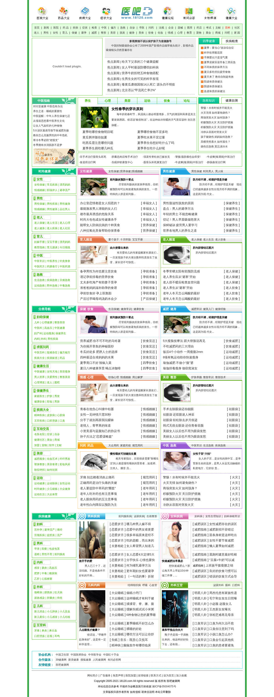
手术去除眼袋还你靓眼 (178, 409)
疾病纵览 (52, 357)
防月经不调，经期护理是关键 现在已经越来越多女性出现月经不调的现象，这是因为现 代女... (217, 189)
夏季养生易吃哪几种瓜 (97, 148)
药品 (62, 357)
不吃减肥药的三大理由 (178, 346)
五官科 (41, 625)
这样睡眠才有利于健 (140, 598)
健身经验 (220, 309)
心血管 (153, 585)
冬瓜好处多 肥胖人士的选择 (99, 352)
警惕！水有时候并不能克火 (216, 107)
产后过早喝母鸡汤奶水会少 (98, 298)
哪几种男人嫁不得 (138, 524)
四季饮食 (149, 363)
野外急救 (52, 285)
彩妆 (49, 401)
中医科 (38, 327)
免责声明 (118, 675)
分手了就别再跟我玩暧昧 (97, 420)
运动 (147, 100)
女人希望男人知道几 (140, 546)
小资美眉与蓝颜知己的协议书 (100, 431)
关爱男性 (52, 377)
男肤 (57, 401)
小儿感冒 (52, 616)
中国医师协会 (78, 654)
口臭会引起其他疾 (221, 640)
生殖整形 (152, 516)
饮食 (151, 32)
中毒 (45, 573)
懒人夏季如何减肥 (221, 546)
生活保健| (114, 309)
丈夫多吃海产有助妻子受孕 (98, 282)
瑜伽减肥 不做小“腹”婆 (178, 363)
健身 (131, 32)
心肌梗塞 (47, 578)
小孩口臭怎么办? (221, 634)
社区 (237, 27)
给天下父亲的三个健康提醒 (140, 61)
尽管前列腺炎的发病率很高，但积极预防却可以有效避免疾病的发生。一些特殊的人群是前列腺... (134, 189)
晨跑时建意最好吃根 (223, 554)
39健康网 (61, 659)
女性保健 (39, 184)
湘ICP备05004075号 (164, 686)
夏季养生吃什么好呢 (151, 148)
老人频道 (169, 239)
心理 (180, 32)
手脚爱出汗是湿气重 (216, 57)
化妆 (161, 32)
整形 (103, 32)
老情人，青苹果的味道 (95, 425)
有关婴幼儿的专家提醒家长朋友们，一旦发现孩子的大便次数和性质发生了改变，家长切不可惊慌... (134, 257)
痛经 (59, 529)
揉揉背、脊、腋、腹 (140, 604)
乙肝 (36, 578)
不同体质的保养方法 (216, 67)
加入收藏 (181, 675)
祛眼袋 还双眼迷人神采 (179, 414)
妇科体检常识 (232, 516)
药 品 (66, 27)
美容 (113, 32)
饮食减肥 (232, 341)
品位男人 (65, 209)
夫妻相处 (117, 546)
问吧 (227, 32)
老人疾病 (52, 228)
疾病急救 (52, 280)
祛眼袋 (233, 409)
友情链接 (143, 675)
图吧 (57, 382)
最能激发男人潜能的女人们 (98, 208)
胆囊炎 (51, 597)
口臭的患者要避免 (221, 645)
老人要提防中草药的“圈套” (98, 488)
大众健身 (65, 488)
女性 (55, 32)
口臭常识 (200, 623)
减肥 (94, 32)
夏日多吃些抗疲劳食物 (217, 71)
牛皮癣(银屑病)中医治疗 (221, 156)
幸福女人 (149, 203)
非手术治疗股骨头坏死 (93, 156)
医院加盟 (130, 675)
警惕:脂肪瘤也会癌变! (188, 156)
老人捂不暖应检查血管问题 (181, 282)
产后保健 (149, 298)
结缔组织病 (134, 585)
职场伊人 (52, 190)
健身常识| (126, 309)
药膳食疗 (52, 266)
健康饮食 (39, 401)
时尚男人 (208, 171)
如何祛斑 (52, 469)
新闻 (46, 27)
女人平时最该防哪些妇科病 (140, 67)
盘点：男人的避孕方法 (178, 208)
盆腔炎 (51, 535)
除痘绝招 (39, 469)
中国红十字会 (111, 654)
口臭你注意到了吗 (221, 629)
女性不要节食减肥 (221, 540)
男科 (40, 543)
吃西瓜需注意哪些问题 (97, 143)
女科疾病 (176, 516)
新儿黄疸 (39, 616)
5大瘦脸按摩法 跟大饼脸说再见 (184, 341)
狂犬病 (58, 592)
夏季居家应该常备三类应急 (220, 62)
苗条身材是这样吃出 (223, 535)
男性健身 (65, 203)
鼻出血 (53, 630)
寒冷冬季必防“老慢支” (46, 140)
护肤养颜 (196, 377)
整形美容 (59, 322)
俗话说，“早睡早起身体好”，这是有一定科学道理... (92, 639)
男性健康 (169, 171)
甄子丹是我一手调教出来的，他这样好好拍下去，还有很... (175, 639)
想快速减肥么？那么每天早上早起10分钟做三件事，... (176, 570)
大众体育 (52, 494)
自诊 (132, 27)
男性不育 (47, 554)
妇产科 (38, 333)
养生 (88, 100)
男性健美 (52, 209)
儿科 (36, 322)
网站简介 (92, 675)
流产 (59, 535)
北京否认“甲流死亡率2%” (139, 90)
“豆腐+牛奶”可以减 (222, 560)
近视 (49, 636)
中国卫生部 (62, 654)
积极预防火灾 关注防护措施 (217, 122)
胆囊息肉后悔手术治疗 (125, 156)
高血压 (48, 327)
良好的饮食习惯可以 (223, 571)
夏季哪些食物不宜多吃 (152, 132)
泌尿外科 (218, 585)
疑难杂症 (52, 352)
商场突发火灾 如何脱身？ (215, 117)
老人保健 (39, 222)
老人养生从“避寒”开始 (178, 288)
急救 (122, 27)
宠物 (198, 32)
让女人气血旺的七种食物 (47, 125)
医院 (56, 27)
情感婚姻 (39, 190)
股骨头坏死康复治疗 (155, 162)
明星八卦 (200, 593)
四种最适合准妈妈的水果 (97, 357)
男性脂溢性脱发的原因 (178, 203)
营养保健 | (126, 171)
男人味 (219, 171)
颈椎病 (38, 592)
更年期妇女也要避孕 (140, 571)
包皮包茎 (54, 548)
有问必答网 (114, 659)
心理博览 (39, 382)
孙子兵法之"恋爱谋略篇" (96, 436)
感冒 (36, 567)
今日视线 (65, 247)
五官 (180, 585)
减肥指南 (200, 529)
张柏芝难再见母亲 (221, 615)
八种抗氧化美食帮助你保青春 (100, 230)
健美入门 (208, 309)
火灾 (235, 477)
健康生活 (43, 366)
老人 (36, 32)
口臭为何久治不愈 (221, 623)
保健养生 (232, 203)
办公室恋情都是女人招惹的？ (100, 203)
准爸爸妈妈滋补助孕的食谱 (98, 288)
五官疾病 (39, 420)
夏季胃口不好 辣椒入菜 (96, 363)
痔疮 (59, 597)
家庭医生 (39, 396)
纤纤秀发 (65, 458)
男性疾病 (52, 203)
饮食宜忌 (149, 341)
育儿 (65, 32)
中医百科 (39, 352)
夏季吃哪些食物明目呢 (97, 132)
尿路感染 (39, 597)
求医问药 (43, 347)
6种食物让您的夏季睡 (141, 615)
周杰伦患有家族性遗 (223, 593)
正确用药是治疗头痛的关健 (98, 482)
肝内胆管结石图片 (206, 252)
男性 (46, 32)
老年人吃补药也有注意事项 (98, 493)
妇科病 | (200, 516)
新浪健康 (73, 659)
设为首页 (168, 675)
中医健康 (59, 327)
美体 (141, 32)
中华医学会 (94, 654)
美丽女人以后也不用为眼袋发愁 (184, 431)
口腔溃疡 (52, 420)
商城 (217, 32)
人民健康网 (99, 659)
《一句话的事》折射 (140, 576)
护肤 (49, 396)
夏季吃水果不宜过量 (151, 137)
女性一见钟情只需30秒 (95, 414)
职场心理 (113, 377)
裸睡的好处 (134, 629)
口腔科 (236, 585)
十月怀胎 (125, 239)
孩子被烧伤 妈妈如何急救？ (217, 136)
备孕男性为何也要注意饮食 (98, 271)
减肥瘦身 (39, 458)
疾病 (75, 27)
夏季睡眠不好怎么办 (140, 623)
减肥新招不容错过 (221, 529)
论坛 (187, 100)
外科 (43, 338)
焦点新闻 (113, 61)
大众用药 (113, 445)
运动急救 (39, 285)
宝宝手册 (52, 241)
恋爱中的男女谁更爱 (140, 529)
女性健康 (86, 171)
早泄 (36, 548)
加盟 (36, 445)
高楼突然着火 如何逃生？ (215, 141)
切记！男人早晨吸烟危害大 (181, 219)
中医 (104, 27)
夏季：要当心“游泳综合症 (219, 47)
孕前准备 (149, 271)
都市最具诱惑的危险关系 (97, 214)
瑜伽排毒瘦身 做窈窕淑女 (180, 368)
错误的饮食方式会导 (223, 576)
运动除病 (52, 483)
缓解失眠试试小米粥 (140, 609)
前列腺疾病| (125, 516)
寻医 (141, 27)
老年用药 (149, 488)
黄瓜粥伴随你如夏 (94, 137)
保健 (74, 32)
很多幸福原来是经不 (140, 535)
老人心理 (65, 222)
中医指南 (44, 100)
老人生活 (52, 222)
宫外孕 (38, 529)
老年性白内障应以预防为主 (98, 504)
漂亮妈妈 (65, 184)
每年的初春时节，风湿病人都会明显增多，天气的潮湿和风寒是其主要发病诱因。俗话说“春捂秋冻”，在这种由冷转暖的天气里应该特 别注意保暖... (153, 120)
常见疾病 (52, 184)
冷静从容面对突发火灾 (214, 132)
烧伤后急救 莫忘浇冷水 (214, 146)
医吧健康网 (62, 664)
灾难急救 (65, 280)
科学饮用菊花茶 (213, 52)
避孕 (84, 32)
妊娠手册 (39, 241)
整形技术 (220, 377)
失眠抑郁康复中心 (122, 162)
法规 (161, 27)
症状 (85, 27)
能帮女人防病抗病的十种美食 (100, 225)
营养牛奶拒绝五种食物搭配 (140, 73)
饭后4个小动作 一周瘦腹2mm (183, 352)
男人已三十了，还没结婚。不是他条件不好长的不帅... (92, 570)
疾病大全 (39, 357)
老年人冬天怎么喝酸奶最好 (181, 293)
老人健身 (39, 228)
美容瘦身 (65, 371)
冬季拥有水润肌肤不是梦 (47, 145)
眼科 (228, 585)
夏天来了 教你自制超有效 (219, 76)
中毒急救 (65, 285)
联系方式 (156, 675)
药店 (199, 27)
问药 (151, 27)
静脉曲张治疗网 (216, 162)
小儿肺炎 (52, 611)
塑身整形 (39, 464)
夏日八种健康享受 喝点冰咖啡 (100, 368)
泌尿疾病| (139, 516)
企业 (171, 27)
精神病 (116, 645)
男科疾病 (94, 516)
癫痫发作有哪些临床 (137, 645)
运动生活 (39, 494)
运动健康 (39, 483)
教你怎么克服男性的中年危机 (50, 135)
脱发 (122, 32)
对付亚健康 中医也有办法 (48, 106)
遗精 (36, 554)
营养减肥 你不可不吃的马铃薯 (100, 341)
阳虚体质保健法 (213, 81)
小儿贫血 (65, 611)
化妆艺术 (52, 458)
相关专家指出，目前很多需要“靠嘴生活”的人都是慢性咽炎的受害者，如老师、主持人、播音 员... (134, 463)
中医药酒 (65, 266)
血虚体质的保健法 (214, 91)
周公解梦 (137, 377)
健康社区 (39, 439)
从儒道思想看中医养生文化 (49, 120)
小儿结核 (65, 616)
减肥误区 (200, 524)
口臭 (62, 420)
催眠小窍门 (134, 593)
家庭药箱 (125, 445)
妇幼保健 (43, 317)
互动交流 (43, 429)
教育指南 (39, 247)
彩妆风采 (65, 464)
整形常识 (208, 377)
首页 (36, 27)
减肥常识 (196, 309)
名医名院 (39, 434)
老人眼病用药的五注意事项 (98, 499)
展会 (208, 32)
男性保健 (39, 203)
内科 (36, 338)
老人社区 (65, 228)
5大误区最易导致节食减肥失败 (51, 130)
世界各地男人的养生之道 (180, 230)
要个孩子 (113, 239)
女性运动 (65, 483)
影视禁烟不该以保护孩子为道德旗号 (150, 41)
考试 (208, 27)
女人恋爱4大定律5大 (140, 554)
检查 (94, 27)
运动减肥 (232, 352)
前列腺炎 (59, 554)
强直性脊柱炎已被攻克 (156, 156)
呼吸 (145, 585)
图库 (189, 27)
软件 (51, 445)
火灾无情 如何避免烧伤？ (215, 112)
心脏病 (61, 415)
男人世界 (39, 377)
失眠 (114, 640)
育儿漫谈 (52, 247)
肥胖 (36, 573)
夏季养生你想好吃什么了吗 (155, 143)
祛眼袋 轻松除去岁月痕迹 (180, 420)
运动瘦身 (48, 333)
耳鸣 (57, 636)
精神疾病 (39, 415)
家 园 (237, 32)
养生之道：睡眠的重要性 (47, 111)
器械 (180, 27)
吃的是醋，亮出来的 (140, 540)
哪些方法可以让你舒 (140, 634)
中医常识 (39, 261)
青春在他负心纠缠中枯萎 (97, 409)
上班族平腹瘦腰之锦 (219, 565)
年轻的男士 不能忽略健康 (180, 214)
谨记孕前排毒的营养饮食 (97, 277)
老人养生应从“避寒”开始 (179, 277)
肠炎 (44, 567)
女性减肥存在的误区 (223, 524)
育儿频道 (86, 239)
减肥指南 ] (213, 565)
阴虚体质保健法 (213, 86)
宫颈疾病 (39, 535)
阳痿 (44, 548)
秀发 (57, 396)
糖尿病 (53, 573)
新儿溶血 (39, 611)
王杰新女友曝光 (220, 609)
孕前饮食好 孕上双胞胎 (96, 293)
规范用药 (137, 445)
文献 (218, 27)
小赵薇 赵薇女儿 (220, 604)
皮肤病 (51, 415)
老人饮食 (220, 239)
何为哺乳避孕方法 (138, 565)
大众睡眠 (117, 593)
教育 (189, 32)
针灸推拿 (65, 261)
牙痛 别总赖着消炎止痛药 (97, 477)
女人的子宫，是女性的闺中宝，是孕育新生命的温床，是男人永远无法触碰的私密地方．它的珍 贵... (217, 463)
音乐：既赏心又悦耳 (134, 640)
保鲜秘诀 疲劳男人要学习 (180, 225)
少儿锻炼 (52, 488)
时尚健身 (39, 488)
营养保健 (149, 225)
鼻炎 (44, 630)
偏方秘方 (65, 352)
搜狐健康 (86, 659)
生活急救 (39, 280)
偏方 (113, 27)
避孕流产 (65, 190)
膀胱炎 (48, 592)
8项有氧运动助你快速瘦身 (181, 357)
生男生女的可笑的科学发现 (140, 78)
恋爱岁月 (117, 524)
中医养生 (52, 261)
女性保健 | (114, 171)
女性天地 (52, 371)
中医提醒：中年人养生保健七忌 (51, 116)
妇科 (40, 524)
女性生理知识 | (214, 516)
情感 (170, 32)
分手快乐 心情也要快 (140, 560)
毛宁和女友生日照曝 (223, 598)
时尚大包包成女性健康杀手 (98, 219)
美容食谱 (52, 464)
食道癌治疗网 (88, 162)
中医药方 (39, 266)
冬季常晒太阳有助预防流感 (181, 271)
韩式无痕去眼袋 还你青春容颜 (183, 425)
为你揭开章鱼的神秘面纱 (97, 346)
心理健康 (47, 322)
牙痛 (36, 630)
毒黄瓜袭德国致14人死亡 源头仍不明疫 (148, 84)
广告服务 (105, 675)
